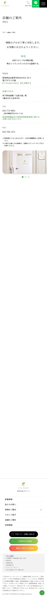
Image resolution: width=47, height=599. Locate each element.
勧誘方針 (8, 560)
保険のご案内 (10, 509)
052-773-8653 (9, 110)
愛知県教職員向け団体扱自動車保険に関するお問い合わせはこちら (21, 118)
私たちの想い (10, 504)
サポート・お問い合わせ (24, 534)
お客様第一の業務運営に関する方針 (16, 558)
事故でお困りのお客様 (25, 548)
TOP (4, 32)
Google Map (10, 83)
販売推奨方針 (10, 565)
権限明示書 (9, 563)
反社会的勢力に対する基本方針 (15, 570)
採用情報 (8, 525)
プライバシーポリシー (12, 567)
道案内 (25, 83)
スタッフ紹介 (10, 514)
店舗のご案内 (10, 520)
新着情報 (8, 499)
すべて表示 (10, 556)
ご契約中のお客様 (25, 541)
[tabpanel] (25, 162)
